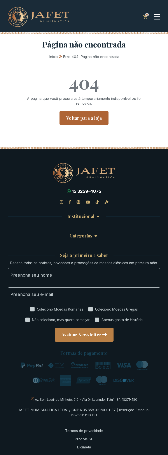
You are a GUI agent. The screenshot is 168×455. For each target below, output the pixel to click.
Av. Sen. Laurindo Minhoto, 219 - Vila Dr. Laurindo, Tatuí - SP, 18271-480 (86, 399)
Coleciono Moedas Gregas (116, 309)
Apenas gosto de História (122, 319)
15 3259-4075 (86, 191)
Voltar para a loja (84, 118)
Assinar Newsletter (81, 334)
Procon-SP (84, 439)
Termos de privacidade (84, 431)
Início (53, 56)
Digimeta (84, 447)
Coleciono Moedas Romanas (60, 309)
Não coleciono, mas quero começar (61, 319)
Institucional (80, 216)
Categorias (81, 236)
